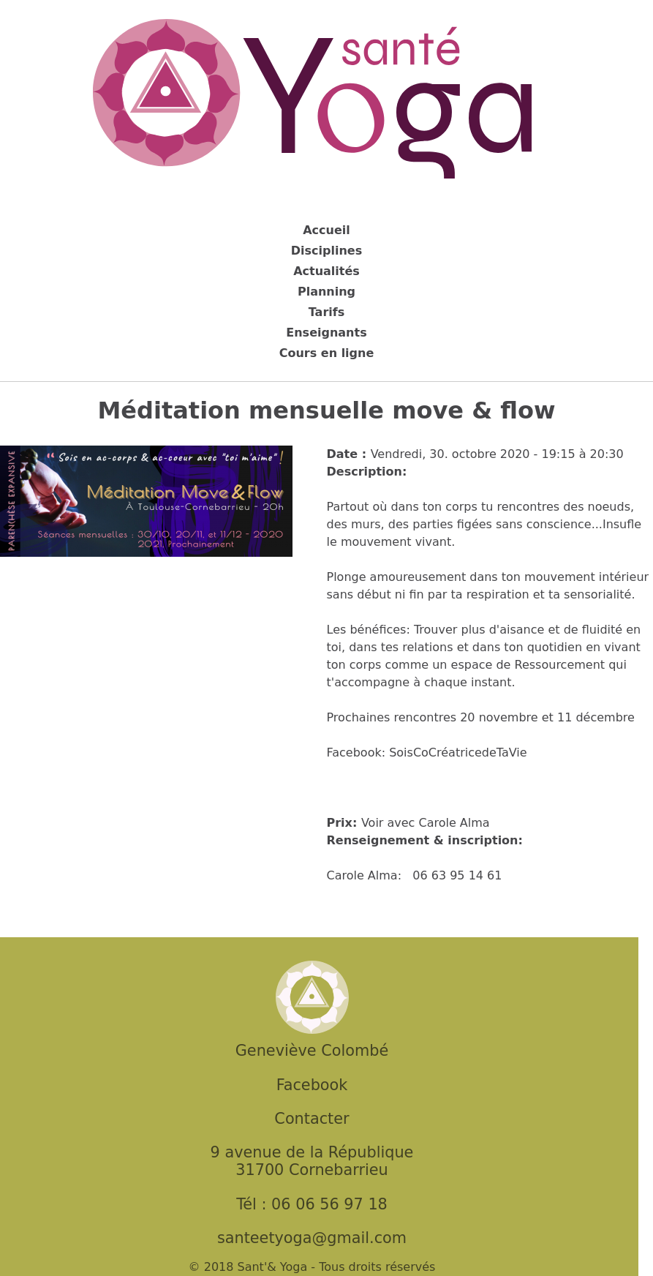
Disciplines (326, 251)
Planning (326, 292)
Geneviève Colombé (311, 1050)
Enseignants (326, 332)
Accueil (326, 230)
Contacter (311, 1118)
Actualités (326, 271)
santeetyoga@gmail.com (312, 1238)
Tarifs (327, 312)
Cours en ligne (326, 353)
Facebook (312, 1085)
